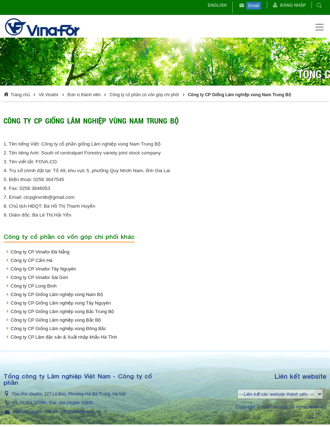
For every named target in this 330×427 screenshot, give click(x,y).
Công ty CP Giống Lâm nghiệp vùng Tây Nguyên (61, 303)
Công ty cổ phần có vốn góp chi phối (144, 94)
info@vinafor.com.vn (80, 411)
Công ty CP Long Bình (33, 286)
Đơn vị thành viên (84, 94)
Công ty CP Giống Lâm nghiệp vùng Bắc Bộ (56, 320)
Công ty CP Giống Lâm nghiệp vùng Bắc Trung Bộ (62, 311)
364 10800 (82, 402)
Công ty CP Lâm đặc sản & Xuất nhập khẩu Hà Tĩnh (64, 337)
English (217, 5)
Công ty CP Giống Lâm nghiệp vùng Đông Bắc (58, 328)
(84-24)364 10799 (28, 402)
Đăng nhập (293, 5)
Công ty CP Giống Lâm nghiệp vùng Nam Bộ (57, 294)
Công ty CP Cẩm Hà (31, 260)
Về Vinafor (49, 94)
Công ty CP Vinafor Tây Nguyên (43, 269)
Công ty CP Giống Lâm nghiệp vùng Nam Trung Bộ (239, 94)
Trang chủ (20, 94)
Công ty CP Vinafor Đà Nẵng (40, 251)
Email (253, 5)
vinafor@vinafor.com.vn (34, 411)
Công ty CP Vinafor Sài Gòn (39, 277)
